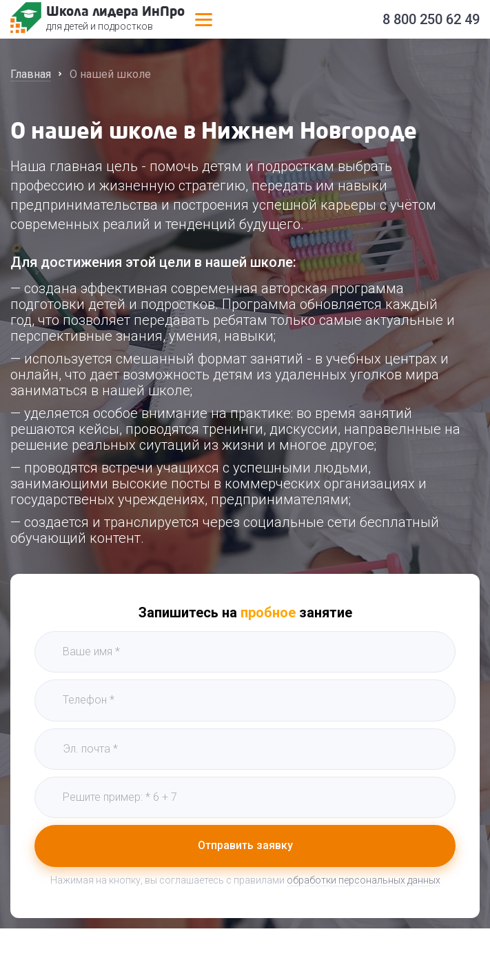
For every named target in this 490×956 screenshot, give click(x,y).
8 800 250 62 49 (431, 20)
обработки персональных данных (363, 880)
